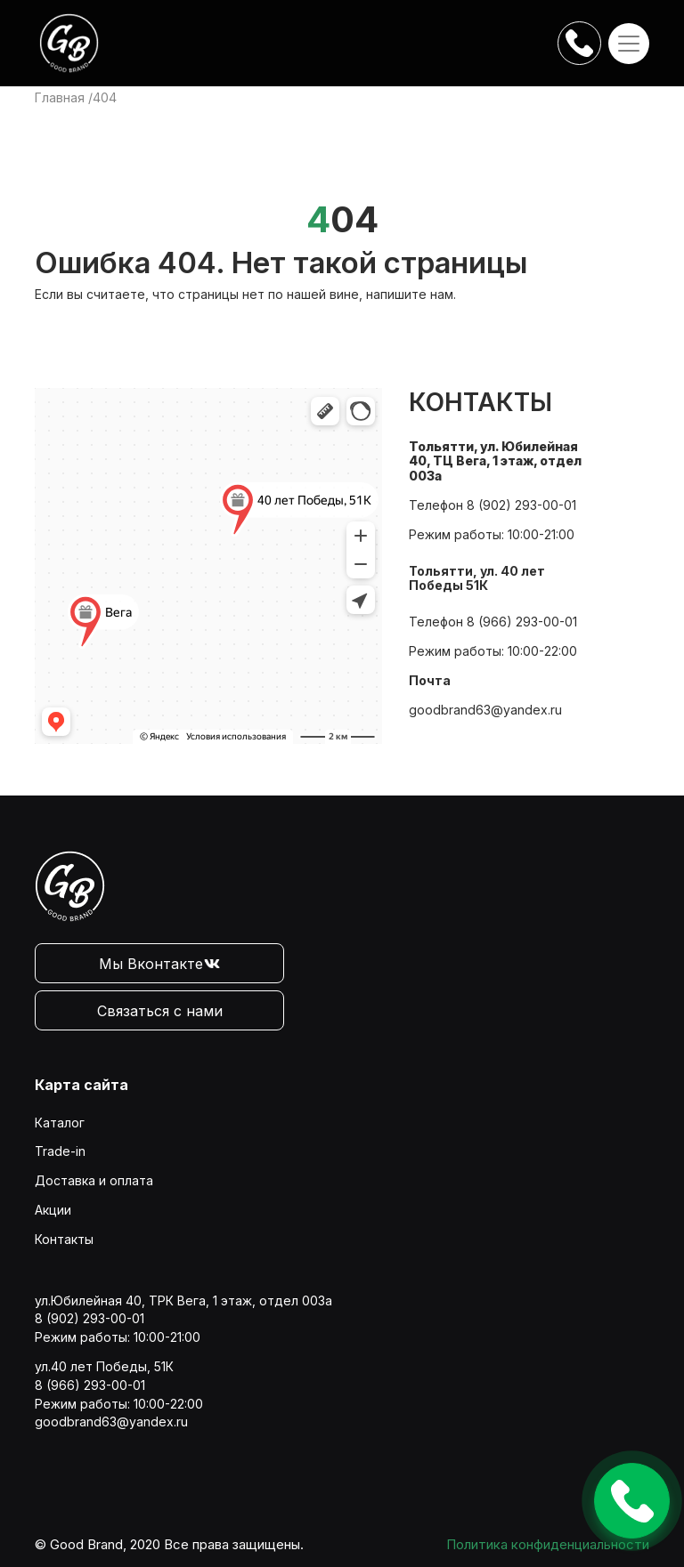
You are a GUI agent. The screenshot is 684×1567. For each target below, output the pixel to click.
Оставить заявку (632, 1501)
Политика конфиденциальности (547, 1544)
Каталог (60, 1122)
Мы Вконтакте (160, 964)
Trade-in (60, 1151)
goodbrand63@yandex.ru (485, 709)
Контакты (64, 1239)
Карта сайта (81, 1085)
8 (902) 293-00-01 (521, 505)
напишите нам (409, 294)
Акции (53, 1209)
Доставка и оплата (94, 1180)
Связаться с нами (160, 1011)
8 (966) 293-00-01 (522, 621)
